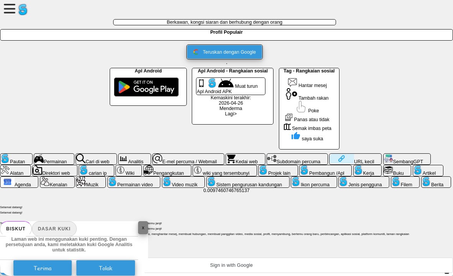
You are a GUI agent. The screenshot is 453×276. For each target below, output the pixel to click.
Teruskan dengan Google (224, 52)
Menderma (230, 108)
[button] (226, 265)
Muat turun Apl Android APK (227, 86)
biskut (16, 229)
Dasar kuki (54, 229)
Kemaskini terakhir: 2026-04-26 (231, 100)
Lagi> (231, 114)
